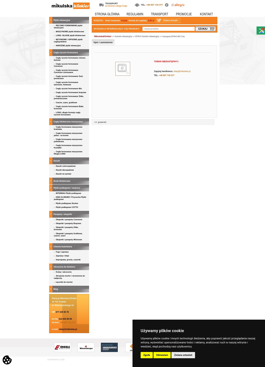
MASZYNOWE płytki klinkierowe (69, 32)
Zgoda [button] (146, 355)
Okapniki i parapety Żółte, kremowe (66, 228)
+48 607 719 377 (154, 5)
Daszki (57, 161)
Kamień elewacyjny (123, 36)
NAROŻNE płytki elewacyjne (67, 46)
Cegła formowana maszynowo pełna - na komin (68, 134)
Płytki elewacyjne (62, 20)
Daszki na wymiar (63, 174)
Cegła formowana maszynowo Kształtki (68, 146)
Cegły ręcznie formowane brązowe (70, 92)
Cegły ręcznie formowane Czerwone (66, 65)
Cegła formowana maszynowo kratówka (68, 128)
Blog (56, 289)
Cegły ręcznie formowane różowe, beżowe (70, 59)
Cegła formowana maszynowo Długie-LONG (68, 153)
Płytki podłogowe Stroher (66, 203)
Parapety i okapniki (63, 214)
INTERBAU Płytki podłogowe (68, 193)
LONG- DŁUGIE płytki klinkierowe (70, 35)
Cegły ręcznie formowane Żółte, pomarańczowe (69, 97)
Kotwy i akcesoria (63, 272)
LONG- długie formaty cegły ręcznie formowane (67, 113)
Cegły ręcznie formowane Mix (68, 88)
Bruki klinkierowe (62, 181)
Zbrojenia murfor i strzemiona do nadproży (69, 277)
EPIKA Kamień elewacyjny (147, 36)
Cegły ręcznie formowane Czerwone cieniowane (66, 71)
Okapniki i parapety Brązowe (68, 223)
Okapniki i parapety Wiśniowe (68, 240)
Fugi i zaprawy (61, 252)
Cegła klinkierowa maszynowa (68, 122)
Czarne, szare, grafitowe (66, 102)
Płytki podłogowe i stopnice (67, 188)
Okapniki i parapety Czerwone (68, 219)
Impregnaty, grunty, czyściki (67, 260)
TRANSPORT (159, 14)
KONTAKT (206, 14)
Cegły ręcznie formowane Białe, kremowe (69, 107)
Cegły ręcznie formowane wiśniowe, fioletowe (66, 83)
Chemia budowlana (63, 246)
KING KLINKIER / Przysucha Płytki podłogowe (70, 198)
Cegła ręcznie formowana (66, 52)
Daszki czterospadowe (65, 166)
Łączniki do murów (63, 282)
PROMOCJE (184, 14)
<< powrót (100, 122)
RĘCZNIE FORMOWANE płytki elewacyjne (68, 26)
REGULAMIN (135, 14)
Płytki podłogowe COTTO (66, 207)
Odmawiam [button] (162, 355)
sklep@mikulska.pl (68, 329)
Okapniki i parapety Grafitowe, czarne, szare (68, 234)
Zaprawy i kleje (62, 256)
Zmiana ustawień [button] (183, 355)
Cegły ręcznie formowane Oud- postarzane (68, 77)
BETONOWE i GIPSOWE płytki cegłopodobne (68, 40)
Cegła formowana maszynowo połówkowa (68, 140)
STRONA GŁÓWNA (107, 14)
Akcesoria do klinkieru (65, 267)
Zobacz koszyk (170, 20)
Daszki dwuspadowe (64, 170)
